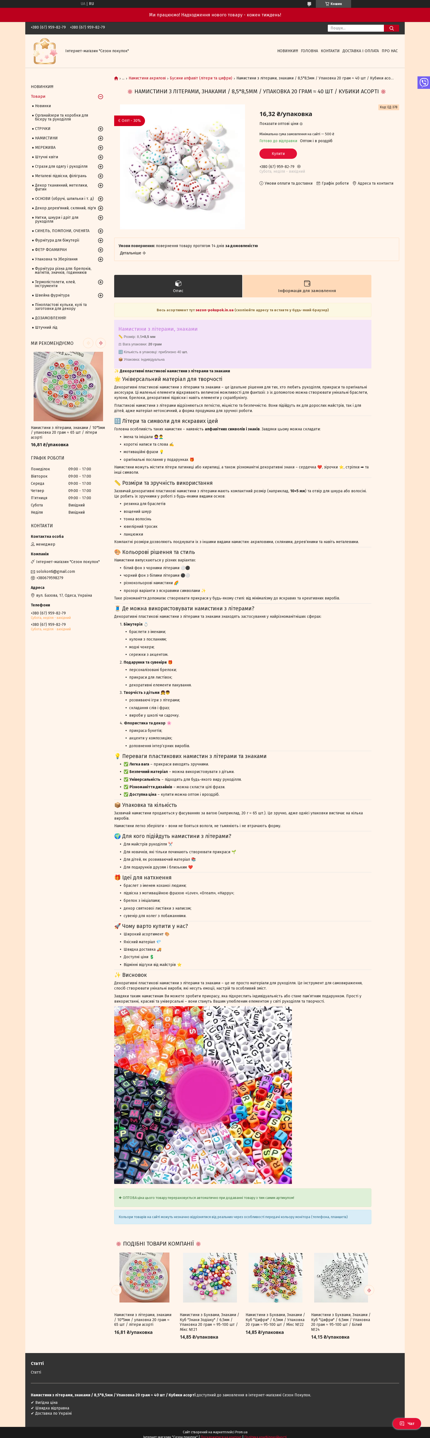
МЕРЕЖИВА (45, 147)
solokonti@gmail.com (55, 571)
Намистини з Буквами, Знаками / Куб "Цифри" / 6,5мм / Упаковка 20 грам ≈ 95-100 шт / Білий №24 (341, 1322)
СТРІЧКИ (43, 128)
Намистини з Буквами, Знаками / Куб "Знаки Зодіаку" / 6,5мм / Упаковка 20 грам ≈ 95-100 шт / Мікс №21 (209, 1322)
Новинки (43, 106)
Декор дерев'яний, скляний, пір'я (65, 208)
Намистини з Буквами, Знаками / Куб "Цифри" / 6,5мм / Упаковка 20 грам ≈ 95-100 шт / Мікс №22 (275, 1319)
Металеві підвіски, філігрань (61, 176)
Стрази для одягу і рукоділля (61, 166)
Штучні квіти (46, 157)
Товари (38, 96)
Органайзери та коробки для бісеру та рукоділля (61, 117)
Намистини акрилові (147, 78)
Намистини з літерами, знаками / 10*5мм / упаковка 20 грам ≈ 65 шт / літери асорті (142, 1319)
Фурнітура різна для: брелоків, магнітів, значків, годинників (63, 270)
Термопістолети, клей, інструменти (55, 284)
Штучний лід (46, 327)
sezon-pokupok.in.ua (215, 310)
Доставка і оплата (360, 51)
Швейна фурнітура (52, 295)
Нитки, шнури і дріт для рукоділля (56, 219)
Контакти (330, 51)
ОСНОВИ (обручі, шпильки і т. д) (64, 198)
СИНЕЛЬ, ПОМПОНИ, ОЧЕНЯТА (62, 231)
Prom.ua (241, 1432)
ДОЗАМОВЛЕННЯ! (50, 318)
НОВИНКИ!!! (287, 51)
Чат (406, 1423)
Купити (278, 153)
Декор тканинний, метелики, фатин (61, 187)
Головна (309, 51)
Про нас (390, 51)
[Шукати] (391, 28)
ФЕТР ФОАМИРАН (51, 249)
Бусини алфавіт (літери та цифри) (201, 78)
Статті (36, 1372)
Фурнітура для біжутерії (57, 240)
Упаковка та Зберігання (56, 259)
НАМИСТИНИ (46, 138)
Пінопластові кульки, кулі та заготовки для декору (61, 306)
